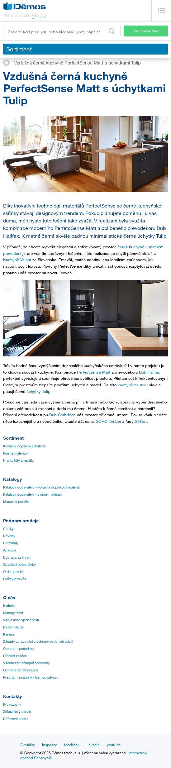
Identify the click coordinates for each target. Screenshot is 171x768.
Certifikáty (11, 543)
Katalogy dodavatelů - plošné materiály (32, 494)
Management (13, 613)
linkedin (93, 744)
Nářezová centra (15, 719)
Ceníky (8, 529)
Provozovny (12, 704)
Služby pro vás (14, 579)
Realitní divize (13, 627)
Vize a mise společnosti (21, 620)
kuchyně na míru (133, 384)
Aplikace (9, 550)
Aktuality (27, 744)
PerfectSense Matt (93, 372)
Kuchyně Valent (17, 259)
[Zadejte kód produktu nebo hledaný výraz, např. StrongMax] (61, 31)
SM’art (141, 421)
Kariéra (8, 634)
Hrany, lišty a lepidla (18, 460)
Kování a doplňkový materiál (24, 446)
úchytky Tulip (38, 391)
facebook (71, 744)
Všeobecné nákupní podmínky (26, 663)
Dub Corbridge (62, 414)
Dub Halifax (149, 372)
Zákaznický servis (17, 711)
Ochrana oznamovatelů (20, 670)
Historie (9, 605)
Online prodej (13, 572)
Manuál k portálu (16, 501)
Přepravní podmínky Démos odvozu (30, 677)
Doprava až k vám (17, 557)
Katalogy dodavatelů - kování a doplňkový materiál (41, 487)
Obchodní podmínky (18, 648)
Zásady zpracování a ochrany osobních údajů (38, 641)
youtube (114, 744)
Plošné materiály (15, 453)
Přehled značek (15, 656)
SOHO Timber (108, 421)
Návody (9, 536)
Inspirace (49, 744)
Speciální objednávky (19, 564)
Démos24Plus (145, 30)
